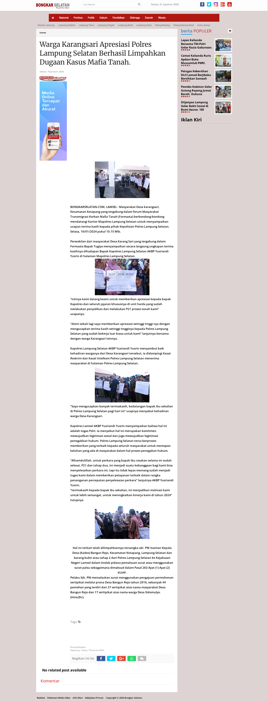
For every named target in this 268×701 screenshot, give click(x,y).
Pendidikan (119, 17)
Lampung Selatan (66, 25)
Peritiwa (78, 17)
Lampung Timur (86, 25)
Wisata (161, 17)
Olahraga (135, 17)
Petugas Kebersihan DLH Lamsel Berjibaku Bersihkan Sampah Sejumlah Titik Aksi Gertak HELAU (196, 78)
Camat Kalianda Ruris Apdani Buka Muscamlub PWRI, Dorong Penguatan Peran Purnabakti (196, 63)
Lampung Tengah (105, 25)
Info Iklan (78, 697)
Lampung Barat (125, 25)
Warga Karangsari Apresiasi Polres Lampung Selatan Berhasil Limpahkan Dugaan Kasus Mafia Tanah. (103, 53)
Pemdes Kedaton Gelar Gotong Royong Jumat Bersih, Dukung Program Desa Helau (196, 92)
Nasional (63, 17)
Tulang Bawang (162, 25)
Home (43, 32)
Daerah (149, 17)
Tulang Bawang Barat (183, 25)
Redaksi (41, 697)
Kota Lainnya (203, 25)
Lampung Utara (143, 25)
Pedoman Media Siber (58, 697)
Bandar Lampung (46, 25)
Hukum (103, 17)
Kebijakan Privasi (94, 697)
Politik (91, 17)
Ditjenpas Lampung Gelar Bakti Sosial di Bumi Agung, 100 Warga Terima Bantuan (197, 107)
